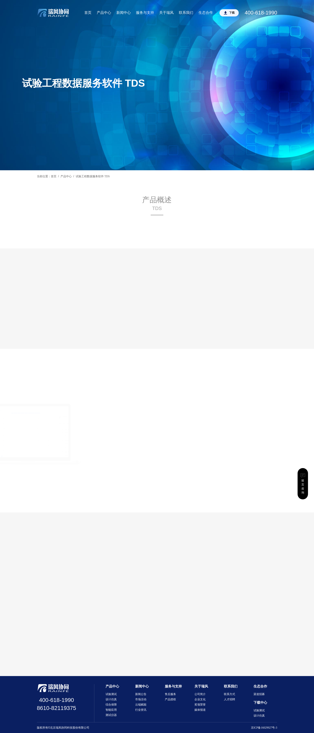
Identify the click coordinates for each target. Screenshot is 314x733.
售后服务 (170, 694)
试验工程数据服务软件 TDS (93, 176)
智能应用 (111, 709)
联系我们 (186, 13)
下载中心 (260, 703)
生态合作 (205, 13)
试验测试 (111, 694)
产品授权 (170, 699)
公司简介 (200, 694)
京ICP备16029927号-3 (264, 727)
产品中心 (104, 13)
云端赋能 (140, 704)
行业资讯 (140, 709)
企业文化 (200, 699)
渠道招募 (259, 694)
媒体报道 (200, 709)
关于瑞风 (166, 13)
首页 (88, 13)
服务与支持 (145, 13)
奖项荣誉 (200, 704)
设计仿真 (111, 699)
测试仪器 (111, 715)
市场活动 (140, 699)
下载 (232, 12)
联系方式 (229, 694)
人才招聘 (229, 699)
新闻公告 (140, 694)
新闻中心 (123, 13)
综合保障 (111, 704)
